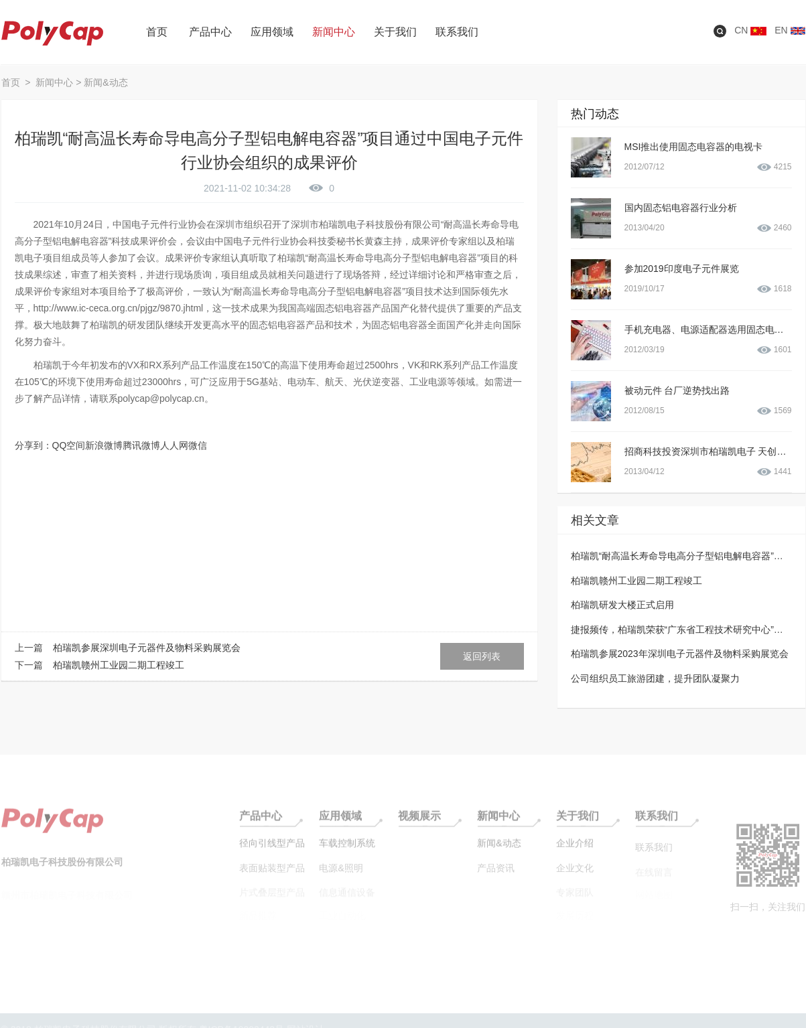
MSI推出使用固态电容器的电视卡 (693, 146)
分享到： (33, 445)
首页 (12, 82)
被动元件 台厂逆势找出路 (677, 390)
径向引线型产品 (272, 849)
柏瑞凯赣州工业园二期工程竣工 (118, 665)
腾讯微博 (141, 445)
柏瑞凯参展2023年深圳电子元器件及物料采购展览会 (680, 653)
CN (750, 30)
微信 (197, 445)
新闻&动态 (105, 82)
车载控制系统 (347, 849)
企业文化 (575, 873)
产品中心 (260, 822)
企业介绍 (575, 849)
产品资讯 (496, 873)
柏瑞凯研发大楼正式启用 (622, 604)
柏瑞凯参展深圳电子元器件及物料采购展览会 (147, 647)
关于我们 (577, 822)
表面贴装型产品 (272, 873)
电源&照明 (340, 873)
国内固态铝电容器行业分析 (680, 207)
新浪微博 (104, 445)
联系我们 (656, 822)
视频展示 (419, 822)
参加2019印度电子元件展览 (681, 268)
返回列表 (481, 656)
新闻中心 (54, 82)
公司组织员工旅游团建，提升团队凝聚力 (655, 678)
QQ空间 (69, 445)
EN (790, 30)
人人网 (174, 445)
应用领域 (340, 822)
